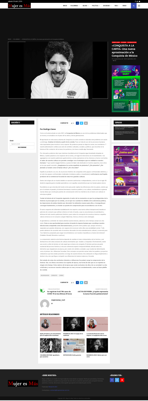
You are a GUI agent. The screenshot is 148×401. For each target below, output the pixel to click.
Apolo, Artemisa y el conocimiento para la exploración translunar (50, 334)
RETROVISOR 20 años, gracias (72, 355)
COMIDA (61, 275)
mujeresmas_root (118, 59)
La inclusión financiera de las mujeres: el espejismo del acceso (97, 334)
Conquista (54, 275)
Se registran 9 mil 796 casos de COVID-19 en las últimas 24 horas (59, 292)
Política (95, 5)
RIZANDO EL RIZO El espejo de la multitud (73, 334)
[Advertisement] (74, 24)
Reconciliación (45, 275)
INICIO (65, 5)
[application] (126, 133)
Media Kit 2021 (53, 387)
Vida (116, 5)
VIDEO (124, 5)
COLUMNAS (74, 5)
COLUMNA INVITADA (131, 42)
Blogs (85, 5)
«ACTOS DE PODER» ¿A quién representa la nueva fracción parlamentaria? (93, 292)
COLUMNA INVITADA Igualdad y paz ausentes (49, 356)
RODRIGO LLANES (116, 42)
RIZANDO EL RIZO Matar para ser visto (97, 356)
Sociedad (106, 5)
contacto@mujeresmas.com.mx (59, 390)
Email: (12, 140)
